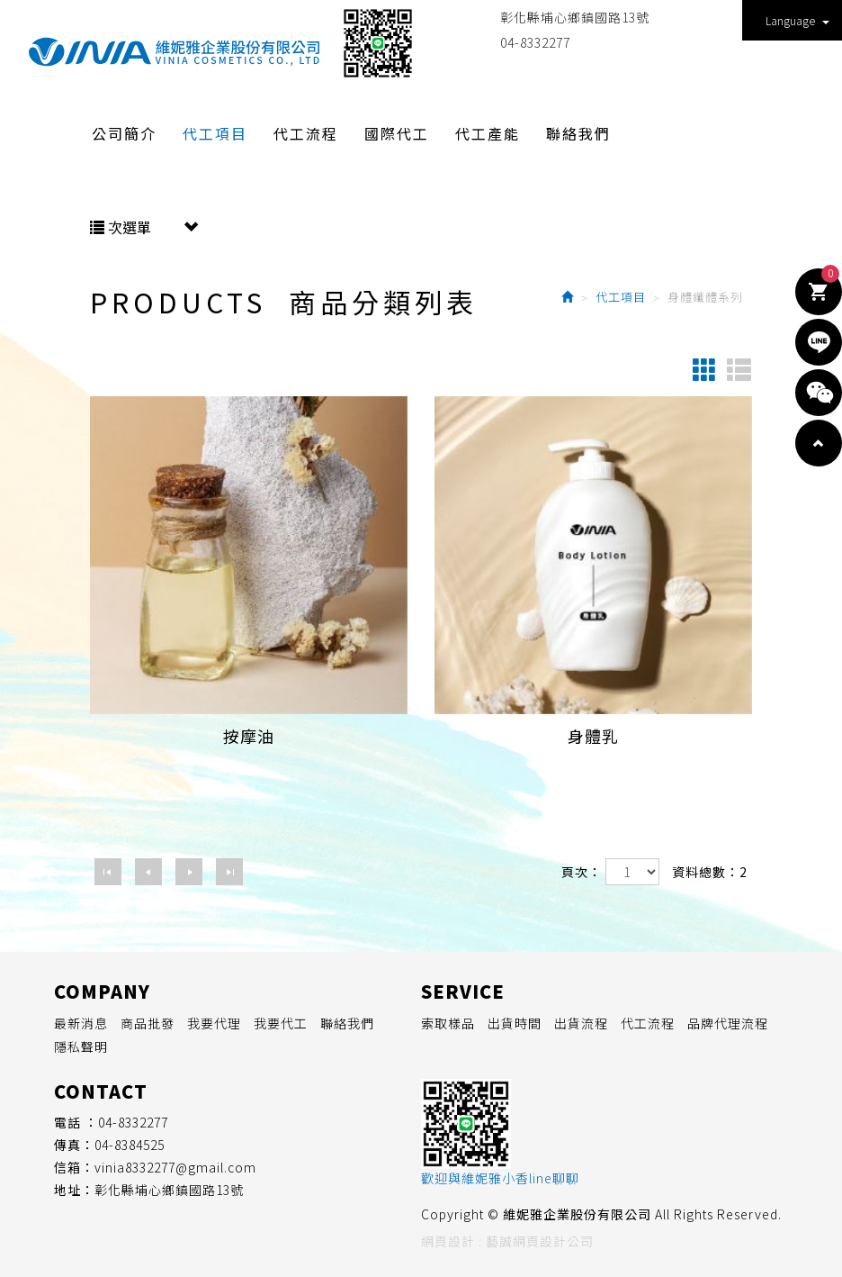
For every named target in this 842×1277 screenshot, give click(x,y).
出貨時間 (515, 1023)
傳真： (74, 1145)
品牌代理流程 (727, 1023)
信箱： (74, 1167)
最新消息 (81, 1023)
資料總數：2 (710, 872)
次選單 (144, 227)
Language (797, 20)
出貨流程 (581, 1023)
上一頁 (148, 871)
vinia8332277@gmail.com (175, 1167)
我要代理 (214, 1023)
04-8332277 (535, 42)
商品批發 (148, 1023)
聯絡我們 (347, 1023)
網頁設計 (448, 1241)
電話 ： (76, 1122)
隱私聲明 (81, 1046)
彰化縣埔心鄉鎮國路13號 (574, 17)
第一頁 (107, 871)
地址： (74, 1190)
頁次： (581, 872)
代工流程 (648, 1023)
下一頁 (188, 871)
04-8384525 (129, 1145)
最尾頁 (229, 871)
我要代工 (281, 1023)
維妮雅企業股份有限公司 (173, 52)
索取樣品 (448, 1023)
